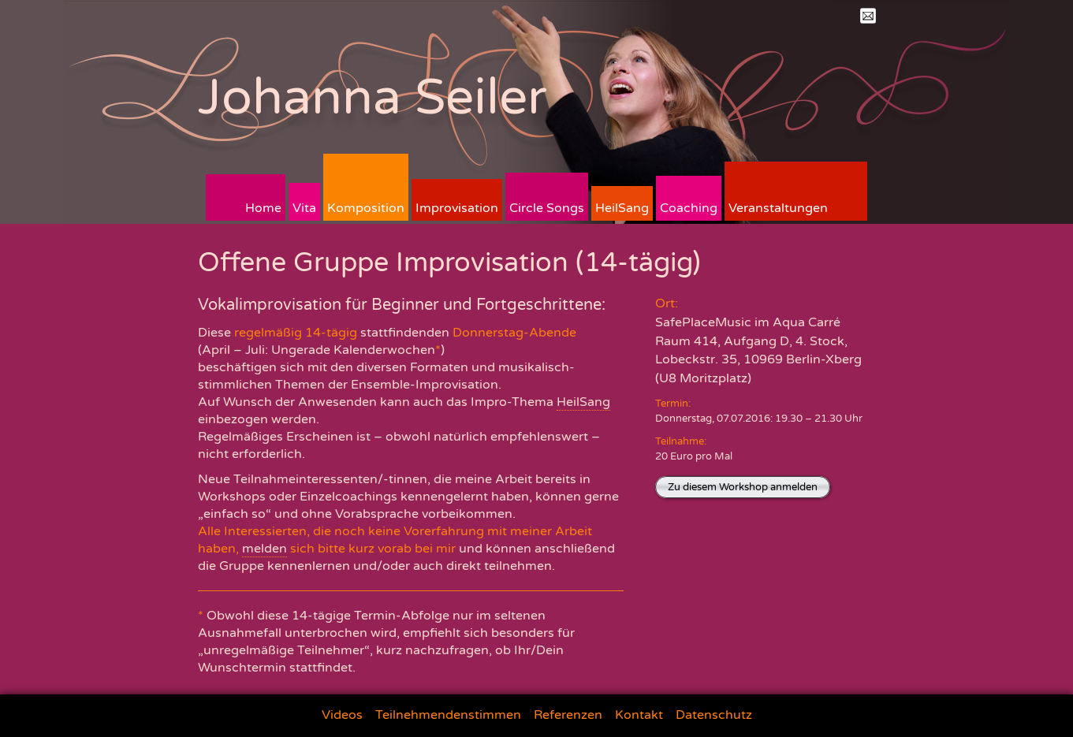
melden (264, 548)
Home (263, 208)
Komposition (365, 208)
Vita (304, 208)
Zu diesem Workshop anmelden (743, 487)
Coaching (688, 208)
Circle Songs (546, 208)
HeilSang (622, 208)
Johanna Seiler (372, 97)
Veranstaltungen (778, 208)
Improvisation (456, 208)
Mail (868, 16)
